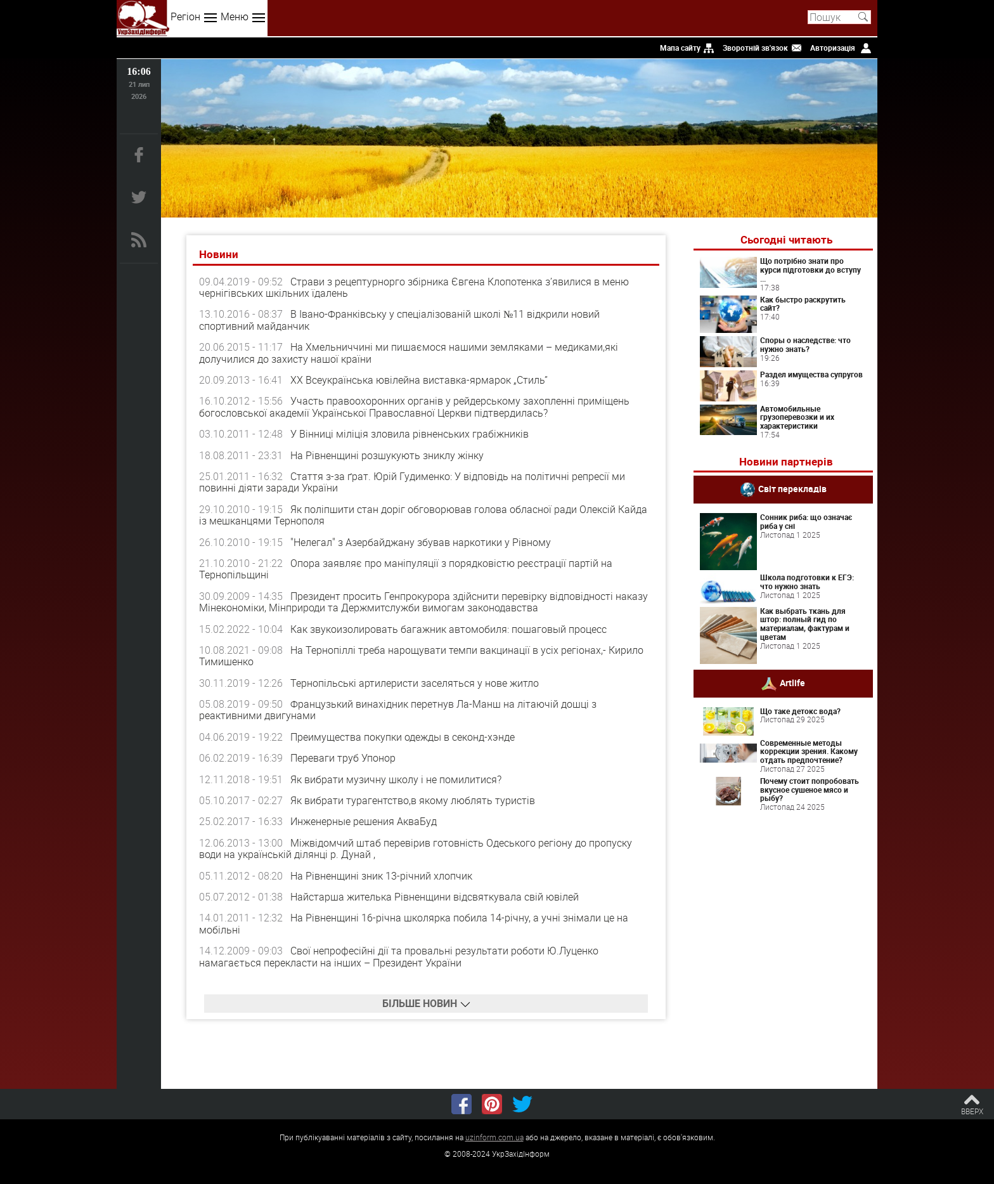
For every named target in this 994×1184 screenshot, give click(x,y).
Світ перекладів (792, 489)
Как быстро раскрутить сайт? (803, 303)
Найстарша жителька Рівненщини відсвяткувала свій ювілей (434, 897)
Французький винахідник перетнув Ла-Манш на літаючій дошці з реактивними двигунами (398, 709)
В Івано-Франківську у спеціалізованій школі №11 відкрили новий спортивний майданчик (399, 319)
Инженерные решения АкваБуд (363, 821)
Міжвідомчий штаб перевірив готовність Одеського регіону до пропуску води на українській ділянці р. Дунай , (415, 848)
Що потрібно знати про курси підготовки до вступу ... (810, 269)
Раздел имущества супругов (811, 374)
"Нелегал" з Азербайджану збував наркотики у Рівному (420, 542)
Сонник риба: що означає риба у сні (806, 521)
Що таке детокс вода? (800, 711)
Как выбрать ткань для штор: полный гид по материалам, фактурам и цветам (804, 624)
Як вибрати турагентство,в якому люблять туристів (412, 800)
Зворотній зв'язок (755, 47)
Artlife (792, 682)
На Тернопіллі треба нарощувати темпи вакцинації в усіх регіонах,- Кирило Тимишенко (421, 655)
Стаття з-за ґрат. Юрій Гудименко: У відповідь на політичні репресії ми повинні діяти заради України (412, 482)
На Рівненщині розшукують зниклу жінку (387, 455)
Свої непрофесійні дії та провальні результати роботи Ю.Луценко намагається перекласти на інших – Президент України (398, 956)
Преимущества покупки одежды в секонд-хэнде (402, 737)
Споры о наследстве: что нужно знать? (805, 344)
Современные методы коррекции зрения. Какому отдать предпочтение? (809, 751)
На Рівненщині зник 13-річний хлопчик (381, 876)
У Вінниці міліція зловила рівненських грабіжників (409, 434)
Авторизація (832, 47)
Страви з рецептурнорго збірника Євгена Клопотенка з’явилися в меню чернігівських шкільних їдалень (414, 287)
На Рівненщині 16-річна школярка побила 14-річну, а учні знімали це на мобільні (413, 923)
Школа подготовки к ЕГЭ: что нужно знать (807, 581)
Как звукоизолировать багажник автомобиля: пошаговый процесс (448, 629)
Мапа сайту (680, 47)
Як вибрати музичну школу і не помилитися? (395, 779)
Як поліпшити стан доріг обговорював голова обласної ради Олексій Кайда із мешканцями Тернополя (423, 515)
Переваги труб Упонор (343, 758)
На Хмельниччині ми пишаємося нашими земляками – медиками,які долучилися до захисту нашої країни (408, 352)
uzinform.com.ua (494, 1137)
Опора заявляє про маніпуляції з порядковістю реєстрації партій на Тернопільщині (405, 569)
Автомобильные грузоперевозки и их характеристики (797, 417)
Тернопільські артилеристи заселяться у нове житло (414, 683)
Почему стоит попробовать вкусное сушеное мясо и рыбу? (809, 789)
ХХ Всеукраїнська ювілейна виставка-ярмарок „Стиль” (419, 380)
